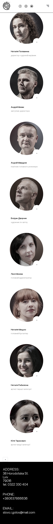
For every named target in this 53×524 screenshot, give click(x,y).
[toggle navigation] (47, 5)
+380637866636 (15, 498)
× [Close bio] (5, 459)
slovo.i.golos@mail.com (19, 512)
